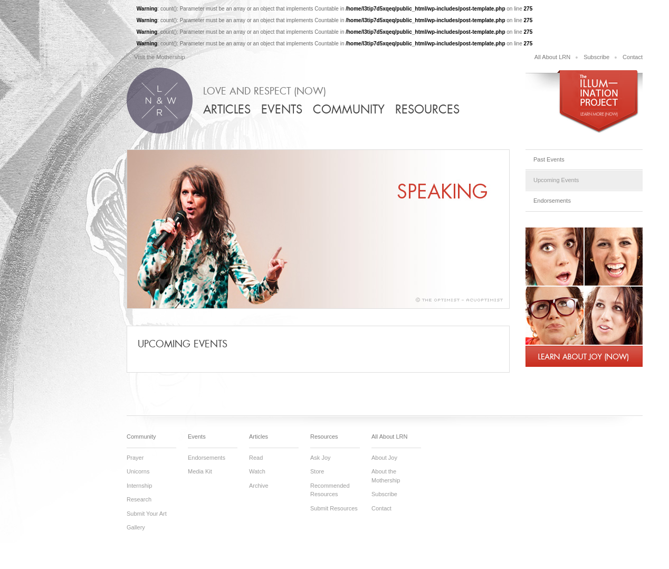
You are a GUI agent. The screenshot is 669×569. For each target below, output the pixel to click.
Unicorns (138, 471)
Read (256, 457)
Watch (257, 471)
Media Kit (200, 471)
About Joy (384, 457)
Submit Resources (334, 508)
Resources (427, 109)
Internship (139, 485)
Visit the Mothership (159, 57)
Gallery (136, 527)
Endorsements (552, 200)
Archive (259, 485)
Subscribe (596, 57)
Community (349, 109)
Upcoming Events (556, 180)
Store (317, 471)
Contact (633, 57)
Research (139, 499)
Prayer (135, 457)
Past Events (549, 159)
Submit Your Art (147, 513)
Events (281, 109)
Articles (227, 109)
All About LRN (552, 57)
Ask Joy (320, 457)
